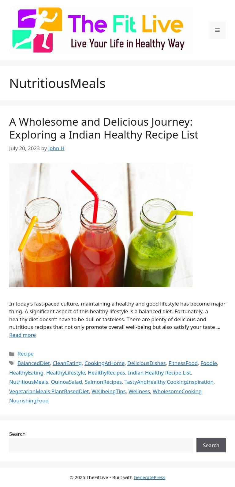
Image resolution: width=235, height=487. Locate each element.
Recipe (25, 353)
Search (17, 433)
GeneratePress (149, 477)
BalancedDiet (33, 363)
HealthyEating (26, 372)
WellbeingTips (108, 391)
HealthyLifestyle (65, 372)
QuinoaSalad (66, 381)
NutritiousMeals (28, 381)
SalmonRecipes (103, 381)
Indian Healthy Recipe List (159, 372)
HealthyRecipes (106, 372)
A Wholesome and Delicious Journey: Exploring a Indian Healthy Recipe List (104, 128)
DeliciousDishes (146, 363)
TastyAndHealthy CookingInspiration (169, 381)
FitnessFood (183, 363)
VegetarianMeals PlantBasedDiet (49, 391)
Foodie (208, 363)
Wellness (139, 391)
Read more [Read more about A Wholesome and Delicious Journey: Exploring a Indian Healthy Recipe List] (22, 334)
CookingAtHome (104, 363)
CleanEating (67, 363)
